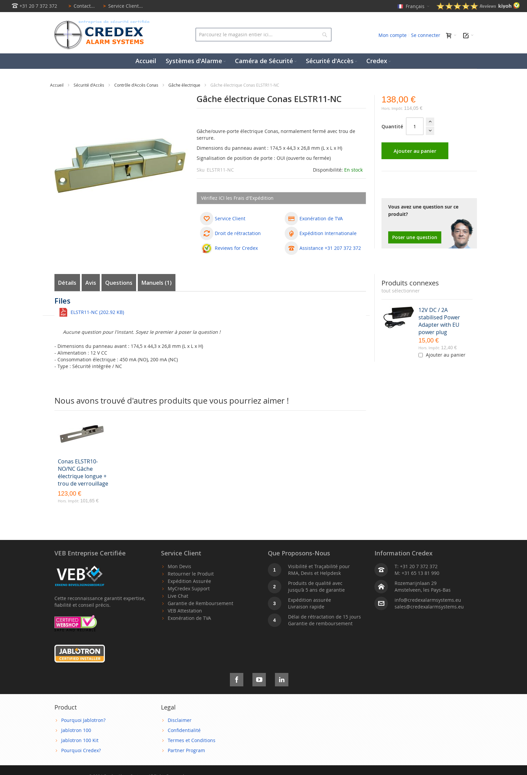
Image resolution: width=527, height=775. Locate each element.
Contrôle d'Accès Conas (136, 85)
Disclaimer (180, 720)
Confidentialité (184, 730)
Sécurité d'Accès (89, 85)
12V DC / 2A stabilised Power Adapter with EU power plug (439, 321)
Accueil (57, 85)
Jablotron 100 (76, 730)
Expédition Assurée (189, 581)
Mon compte (392, 35)
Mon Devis (179, 566)
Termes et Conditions (191, 740)
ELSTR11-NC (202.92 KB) (97, 312)
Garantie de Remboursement (200, 603)
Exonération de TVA (189, 618)
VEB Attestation (185, 610)
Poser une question (414, 237)
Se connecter (425, 35)
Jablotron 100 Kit (79, 740)
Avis (90, 282)
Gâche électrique (184, 85)
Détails (67, 282)
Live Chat (178, 596)
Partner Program (186, 750)
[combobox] (263, 34)
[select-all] (400, 290)
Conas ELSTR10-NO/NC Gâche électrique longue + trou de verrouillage (83, 472)
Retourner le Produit (191, 574)
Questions (118, 282)
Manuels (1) (156, 282)
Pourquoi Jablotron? (83, 720)
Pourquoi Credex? (81, 750)
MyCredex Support (189, 588)
